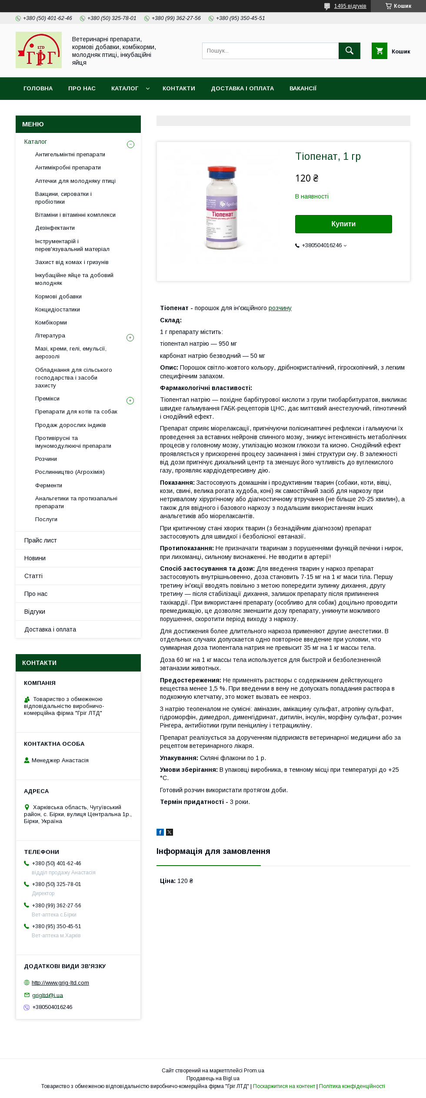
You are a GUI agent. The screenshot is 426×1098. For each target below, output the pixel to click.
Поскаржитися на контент (284, 1086)
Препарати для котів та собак (76, 411)
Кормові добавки (58, 296)
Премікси (47, 398)
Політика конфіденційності (352, 1086)
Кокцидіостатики (57, 309)
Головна (38, 88)
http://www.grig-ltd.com (60, 982)
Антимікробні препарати (68, 167)
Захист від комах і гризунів (72, 262)
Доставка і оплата (242, 88)
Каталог (124, 88)
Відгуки (34, 611)
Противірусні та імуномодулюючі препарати (73, 442)
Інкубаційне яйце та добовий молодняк (74, 279)
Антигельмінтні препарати (70, 154)
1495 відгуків (350, 6)
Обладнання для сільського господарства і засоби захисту (73, 378)
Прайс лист (40, 540)
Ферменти (48, 485)
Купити (344, 224)
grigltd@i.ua (47, 995)
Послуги (46, 519)
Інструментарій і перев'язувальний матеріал (72, 245)
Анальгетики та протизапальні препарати (76, 502)
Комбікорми (51, 322)
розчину (280, 307)
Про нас (82, 88)
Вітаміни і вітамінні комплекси (75, 215)
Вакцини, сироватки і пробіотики (63, 198)
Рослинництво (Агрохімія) (70, 472)
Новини (35, 558)
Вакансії (303, 88)
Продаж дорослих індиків (70, 425)
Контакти (179, 88)
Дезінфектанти (55, 228)
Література (50, 335)
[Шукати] (349, 51)
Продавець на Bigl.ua (213, 1078)
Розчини (46, 459)
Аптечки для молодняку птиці (75, 181)
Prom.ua (254, 1071)
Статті (33, 575)
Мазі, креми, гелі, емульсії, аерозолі (70, 352)
